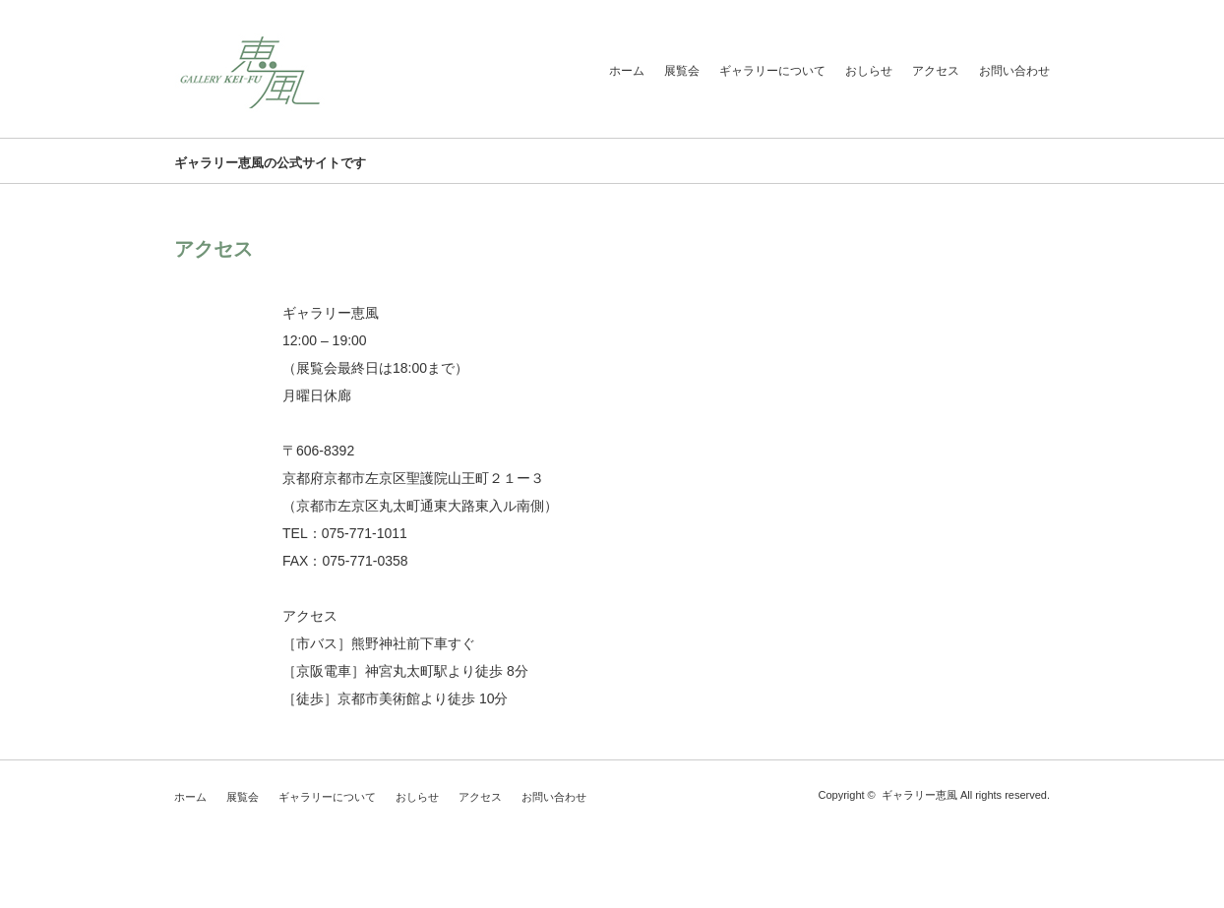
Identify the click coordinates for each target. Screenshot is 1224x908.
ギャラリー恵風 (919, 795)
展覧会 (682, 71)
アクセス (935, 71)
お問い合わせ (1014, 71)
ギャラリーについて (772, 71)
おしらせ (868, 71)
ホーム (626, 71)
